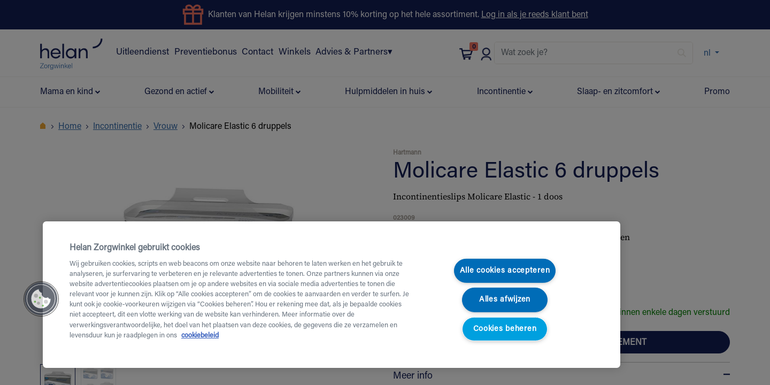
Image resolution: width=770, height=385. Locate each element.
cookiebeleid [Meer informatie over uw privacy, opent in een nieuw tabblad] (200, 336)
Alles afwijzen (504, 300)
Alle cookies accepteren (505, 271)
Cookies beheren (505, 329)
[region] (331, 294)
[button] (41, 299)
